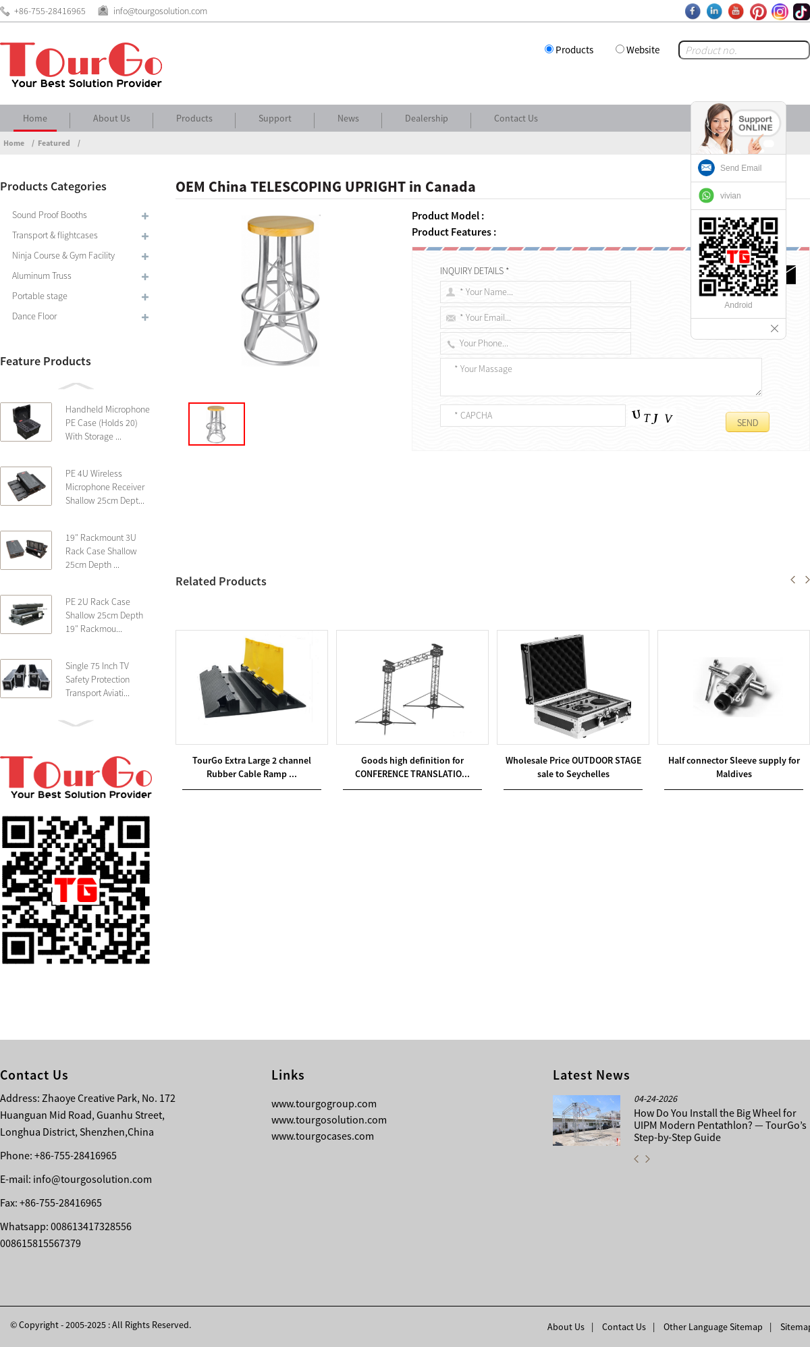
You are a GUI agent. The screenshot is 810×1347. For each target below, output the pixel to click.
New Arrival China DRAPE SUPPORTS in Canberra (318, 611)
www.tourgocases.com (322, 1135)
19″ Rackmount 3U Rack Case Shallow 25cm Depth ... (101, 551)
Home (35, 118)
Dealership (426, 118)
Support (275, 118)
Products (574, 49)
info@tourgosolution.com (92, 1179)
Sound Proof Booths (49, 215)
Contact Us (516, 118)
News (348, 118)
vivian (730, 196)
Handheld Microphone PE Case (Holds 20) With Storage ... (107, 422)
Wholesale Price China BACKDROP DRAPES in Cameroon (317, 627)
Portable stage (40, 296)
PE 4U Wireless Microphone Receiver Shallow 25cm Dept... (104, 486)
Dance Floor (34, 316)
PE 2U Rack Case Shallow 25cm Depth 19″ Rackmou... (104, 615)
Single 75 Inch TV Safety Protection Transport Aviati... (97, 679)
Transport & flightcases (55, 235)
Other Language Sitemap (713, 1327)
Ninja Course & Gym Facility (63, 255)
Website (642, 49)
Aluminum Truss (42, 275)
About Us (111, 118)
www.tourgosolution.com (329, 1119)
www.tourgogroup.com (324, 1103)
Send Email (740, 168)
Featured (54, 143)
